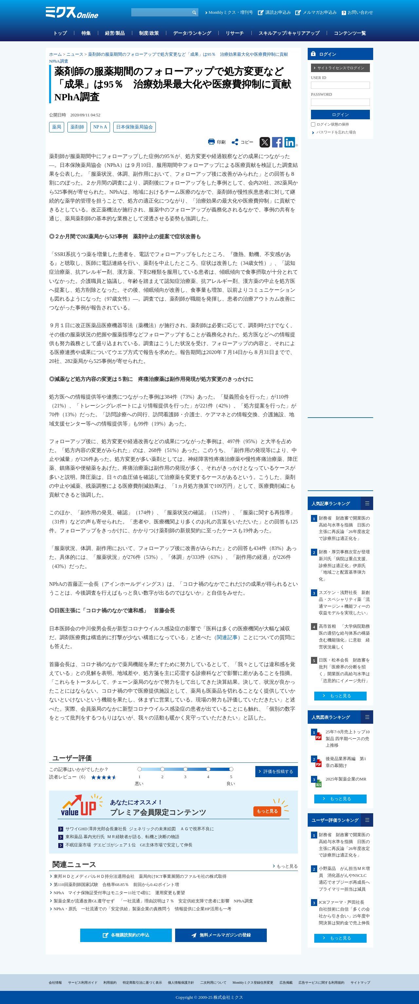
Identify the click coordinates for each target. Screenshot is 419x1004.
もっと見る (267, 811)
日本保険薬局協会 (134, 127)
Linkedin (291, 142)
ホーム (55, 54)
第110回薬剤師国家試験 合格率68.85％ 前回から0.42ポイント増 (116, 884)
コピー (247, 142)
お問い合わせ (360, 12)
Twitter (265, 142)
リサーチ (235, 33)
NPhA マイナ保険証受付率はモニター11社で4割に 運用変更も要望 (119, 892)
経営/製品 (115, 33)
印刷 (221, 142)
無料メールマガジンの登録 (225, 935)
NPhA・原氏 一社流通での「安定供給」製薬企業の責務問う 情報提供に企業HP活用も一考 (142, 908)
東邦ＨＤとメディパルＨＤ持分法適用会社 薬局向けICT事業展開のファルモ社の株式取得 (140, 876)
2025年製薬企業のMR (346, 779)
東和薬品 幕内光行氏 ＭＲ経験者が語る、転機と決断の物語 (122, 836)
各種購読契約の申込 (130, 935)
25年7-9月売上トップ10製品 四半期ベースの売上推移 (348, 738)
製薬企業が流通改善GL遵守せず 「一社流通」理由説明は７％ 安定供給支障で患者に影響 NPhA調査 (153, 900)
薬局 (56, 127)
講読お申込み (278, 12)
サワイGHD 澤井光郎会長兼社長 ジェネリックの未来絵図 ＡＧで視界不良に (139, 828)
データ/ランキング (192, 33)
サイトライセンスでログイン (341, 68)
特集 (86, 33)
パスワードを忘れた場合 (336, 132)
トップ (60, 33)
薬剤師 (77, 127)
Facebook (277, 142)
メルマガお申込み (320, 12)
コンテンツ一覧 (350, 33)
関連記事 (227, 637)
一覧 (367, 503)
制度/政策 (149, 33)
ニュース (74, 54)
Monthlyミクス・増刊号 (231, 12)
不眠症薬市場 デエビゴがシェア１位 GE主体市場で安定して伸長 (128, 844)
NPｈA (100, 127)
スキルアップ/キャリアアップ (289, 33)
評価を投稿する (278, 771)
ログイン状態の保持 (333, 124)
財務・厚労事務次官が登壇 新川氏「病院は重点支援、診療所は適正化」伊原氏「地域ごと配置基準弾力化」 (344, 565)
